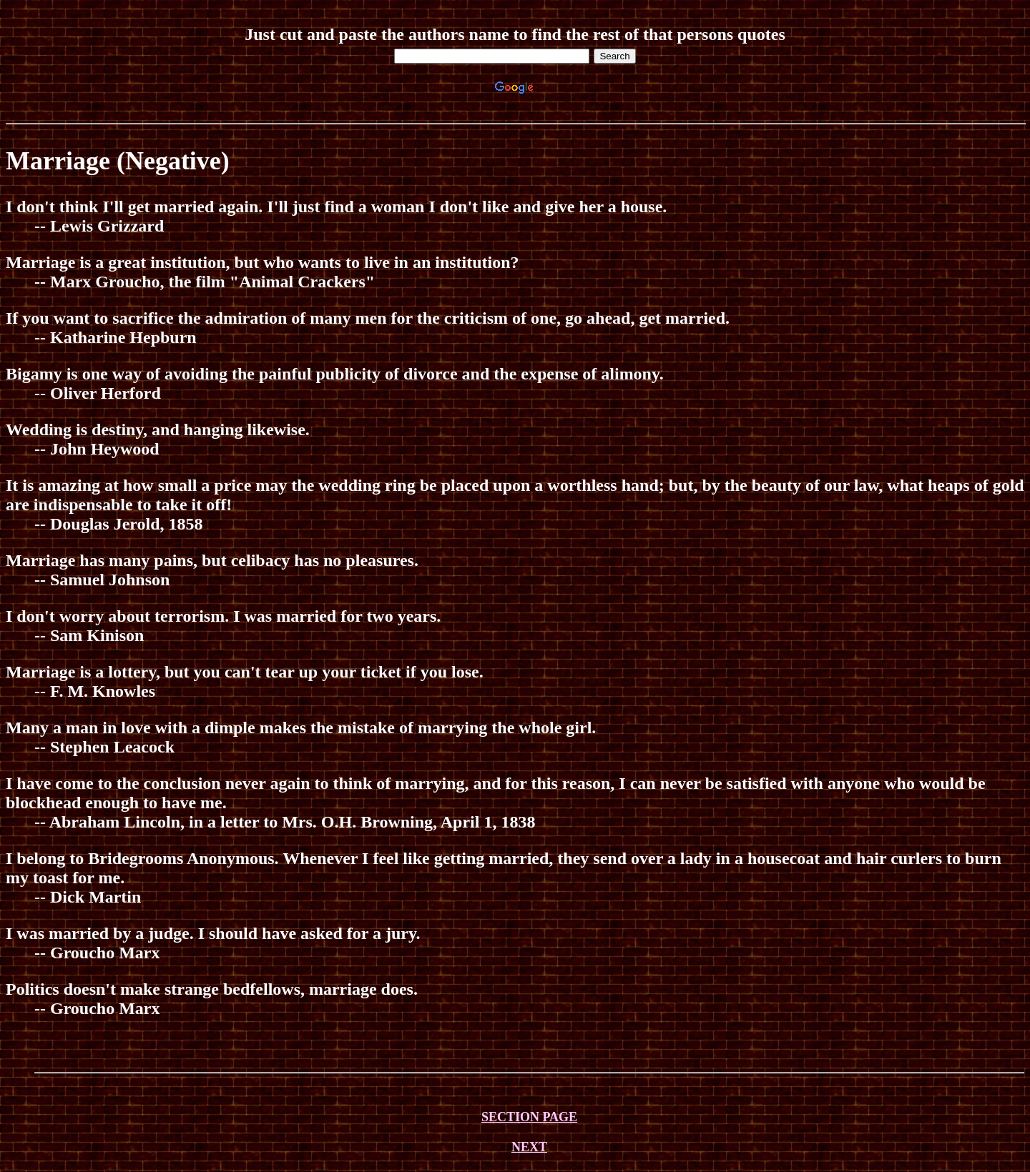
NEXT (529, 1147)
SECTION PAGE (529, 1117)
